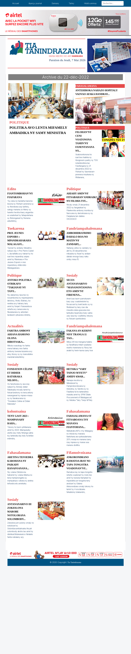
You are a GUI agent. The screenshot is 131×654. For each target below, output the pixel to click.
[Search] (113, 3)
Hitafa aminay (90, 3)
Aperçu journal (35, 3)
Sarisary (55, 3)
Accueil (15, 3)
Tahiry (71, 3)
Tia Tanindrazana (74, 562)
